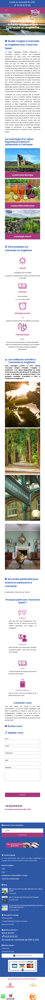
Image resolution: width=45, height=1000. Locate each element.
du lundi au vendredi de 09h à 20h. (20, 939)
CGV (3, 872)
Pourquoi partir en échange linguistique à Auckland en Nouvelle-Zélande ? (26, 906)
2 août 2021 (12, 893)
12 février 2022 (13, 900)
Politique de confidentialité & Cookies (14, 875)
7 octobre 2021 (14, 910)
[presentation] (17, 787)
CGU (3, 869)
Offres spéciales (7, 918)
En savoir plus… (33, 861)
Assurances (5, 948)
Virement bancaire (22, 955)
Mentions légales (7, 865)
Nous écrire (8, 932)
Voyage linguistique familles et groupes (14, 921)
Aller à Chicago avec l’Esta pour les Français (24, 897)
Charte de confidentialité (10, 879)
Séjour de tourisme (8, 924)
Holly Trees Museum (20, 111)
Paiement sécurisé (8, 952)
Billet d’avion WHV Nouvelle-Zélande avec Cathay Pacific (25, 890)
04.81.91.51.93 (10, 936)
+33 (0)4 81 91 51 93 (13, 806)
